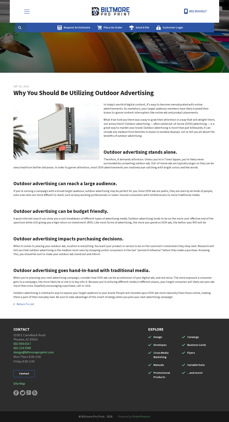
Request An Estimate (94, 27)
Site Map (19, 383)
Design (158, 337)
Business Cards (196, 345)
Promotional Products (162, 375)
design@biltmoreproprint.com (33, 352)
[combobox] (43, 27)
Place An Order (130, 27)
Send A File (159, 27)
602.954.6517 (198, 11)
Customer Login (190, 27)
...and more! (195, 373)
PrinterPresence (141, 417)
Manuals (159, 365)
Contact (24, 374)
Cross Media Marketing (161, 355)
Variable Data (196, 365)
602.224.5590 (22, 348)
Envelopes (160, 345)
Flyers (191, 353)
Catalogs (193, 337)
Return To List (25, 304)
